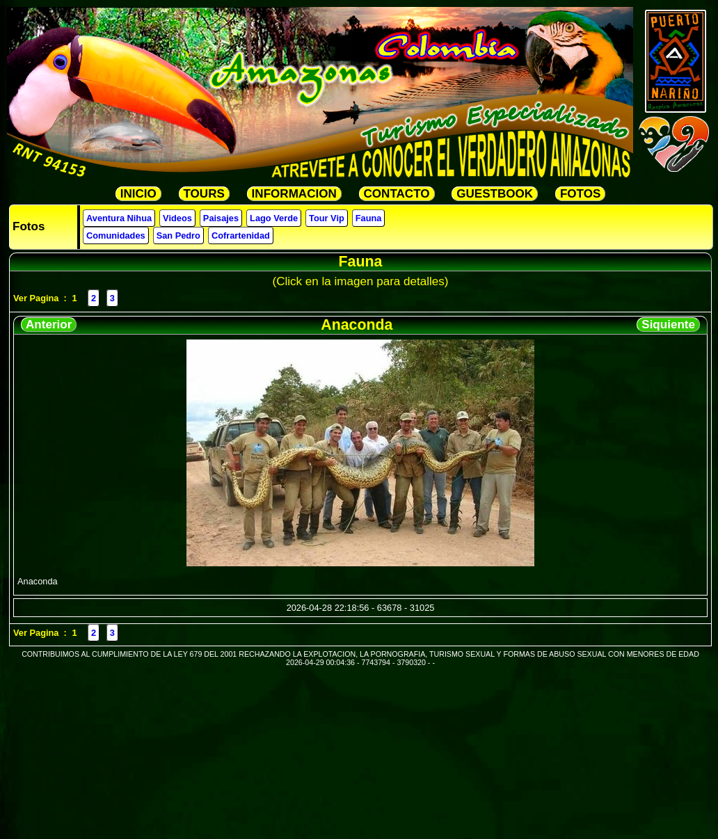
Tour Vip (326, 218)
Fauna (369, 218)
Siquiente (668, 324)
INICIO (138, 193)
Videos (177, 218)
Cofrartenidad (241, 235)
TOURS (204, 193)
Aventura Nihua (119, 218)
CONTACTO (397, 193)
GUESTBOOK (494, 193)
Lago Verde (274, 218)
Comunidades (115, 235)
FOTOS (580, 193)
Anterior (49, 324)
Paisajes (221, 218)
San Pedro (178, 235)
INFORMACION (294, 193)
